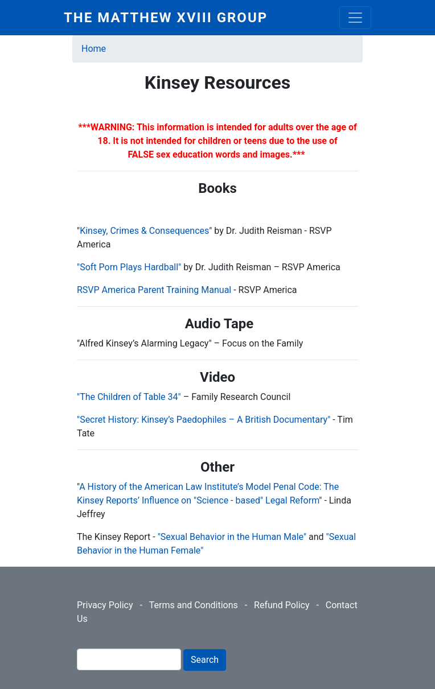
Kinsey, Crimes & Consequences (144, 230)
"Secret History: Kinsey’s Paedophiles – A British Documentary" (205, 419)
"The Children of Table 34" (130, 396)
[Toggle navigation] (355, 17)
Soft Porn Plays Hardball (129, 267)
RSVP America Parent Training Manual (154, 289)
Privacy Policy (105, 605)
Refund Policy (281, 605)
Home (93, 48)
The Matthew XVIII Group (166, 18)
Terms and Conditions (193, 605)
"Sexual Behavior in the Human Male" (232, 536)
